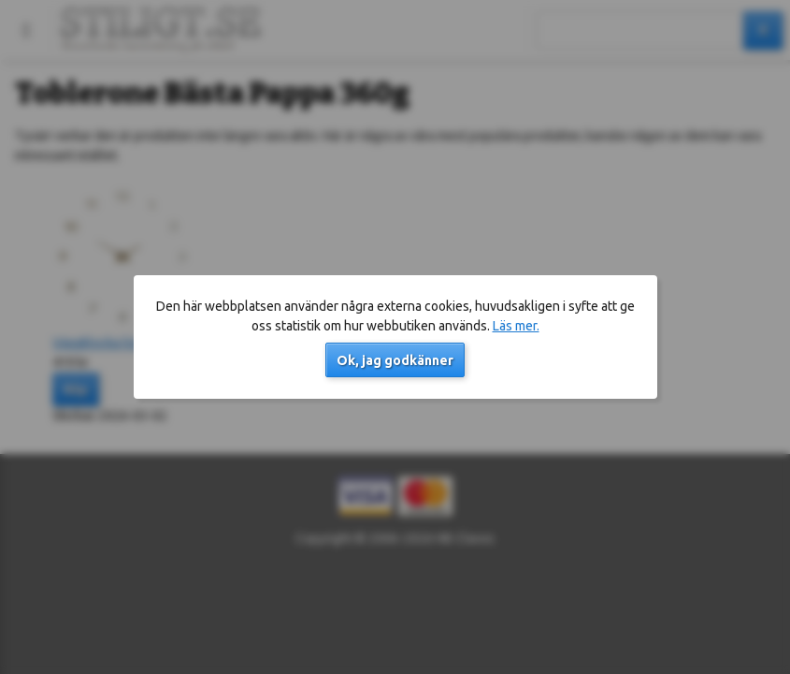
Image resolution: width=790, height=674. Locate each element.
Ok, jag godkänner (395, 360)
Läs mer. (516, 325)
